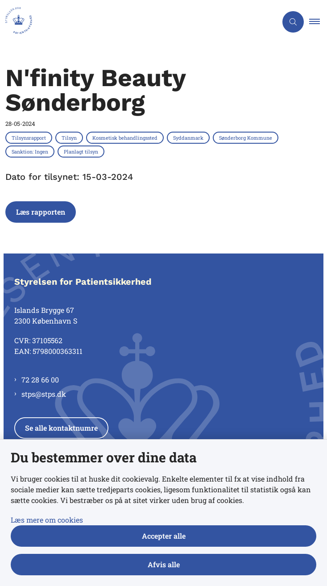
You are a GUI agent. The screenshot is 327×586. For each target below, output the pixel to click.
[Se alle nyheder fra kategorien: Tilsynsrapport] (29, 137)
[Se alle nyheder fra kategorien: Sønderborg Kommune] (246, 137)
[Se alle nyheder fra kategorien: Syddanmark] (189, 137)
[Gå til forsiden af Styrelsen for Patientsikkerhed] (16, 22)
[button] (318, 22)
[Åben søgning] (293, 22)
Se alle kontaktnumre (61, 427)
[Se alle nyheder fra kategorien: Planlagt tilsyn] (82, 151)
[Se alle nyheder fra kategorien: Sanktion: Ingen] (30, 151)
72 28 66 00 (40, 379)
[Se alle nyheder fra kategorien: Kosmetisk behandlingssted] (126, 137)
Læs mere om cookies (47, 519)
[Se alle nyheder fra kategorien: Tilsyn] (70, 137)
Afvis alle (164, 564)
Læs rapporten (40, 211)
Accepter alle (164, 535)
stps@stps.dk (43, 394)
